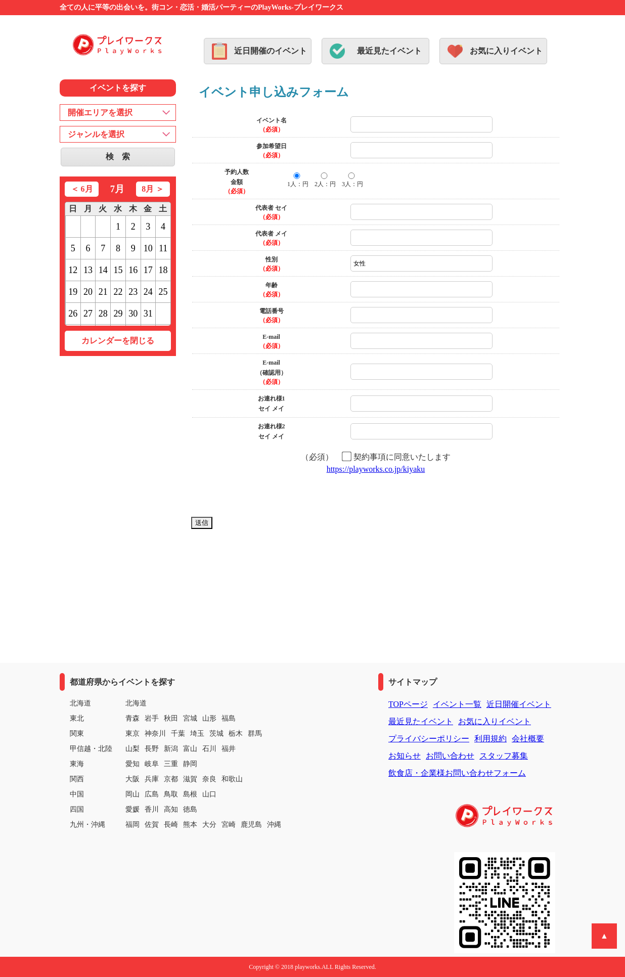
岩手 (152, 718)
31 (148, 313)
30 (133, 313)
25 (163, 292)
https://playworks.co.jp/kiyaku (376, 469)
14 (103, 270)
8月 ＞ (153, 189)
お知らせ (404, 755)
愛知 (132, 764)
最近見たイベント (389, 51)
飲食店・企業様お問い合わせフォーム (457, 773)
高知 (171, 809)
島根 (190, 794)
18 (163, 270)
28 (103, 313)
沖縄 (274, 824)
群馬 (255, 733)
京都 (171, 779)
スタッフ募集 (503, 755)
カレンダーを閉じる (117, 340)
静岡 (190, 764)
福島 (228, 718)
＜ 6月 (82, 189)
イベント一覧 (457, 704)
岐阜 (152, 764)
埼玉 (197, 733)
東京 (132, 733)
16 (133, 270)
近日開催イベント (518, 704)
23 (133, 292)
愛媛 (132, 809)
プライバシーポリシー (428, 738)
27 (88, 313)
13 (88, 270)
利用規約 (490, 738)
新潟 (171, 748)
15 (117, 270)
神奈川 (155, 733)
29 (117, 313)
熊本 (190, 824)
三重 (171, 764)
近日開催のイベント (270, 51)
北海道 (136, 703)
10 (148, 248)
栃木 (236, 733)
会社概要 (528, 738)
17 (148, 270)
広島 (152, 794)
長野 (152, 748)
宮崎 (228, 824)
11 (163, 248)
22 (117, 292)
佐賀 (152, 824)
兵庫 (152, 779)
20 (88, 292)
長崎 (171, 824)
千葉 (178, 733)
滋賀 (190, 779)
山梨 (132, 748)
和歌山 (232, 779)
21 (103, 292)
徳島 (190, 809)
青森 (132, 718)
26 (72, 313)
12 (72, 270)
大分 (209, 824)
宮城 (190, 718)
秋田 (171, 718)
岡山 (132, 794)
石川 (209, 748)
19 (72, 292)
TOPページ (408, 704)
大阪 (132, 779)
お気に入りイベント (506, 51)
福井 (228, 748)
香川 (152, 809)
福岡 (132, 824)
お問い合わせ (450, 755)
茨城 (216, 733)
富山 (190, 748)
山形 (209, 718)
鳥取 (171, 794)
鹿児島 (251, 824)
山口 (209, 794)
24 (148, 292)
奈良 (209, 779)
